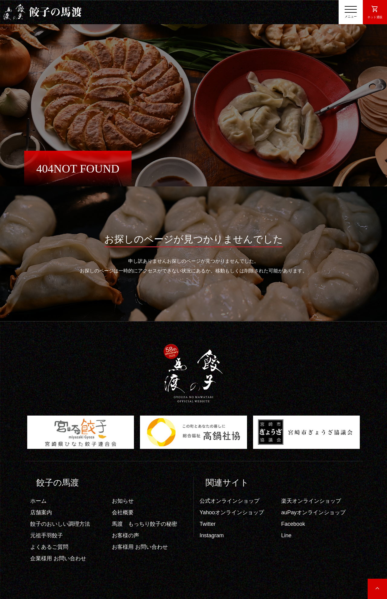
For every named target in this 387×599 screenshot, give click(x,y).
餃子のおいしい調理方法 (60, 524)
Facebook (293, 524)
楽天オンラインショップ (311, 501)
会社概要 (123, 512)
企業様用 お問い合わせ (58, 558)
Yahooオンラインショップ (232, 512)
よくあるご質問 (49, 547)
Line (286, 535)
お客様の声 (125, 535)
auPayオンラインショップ (313, 512)
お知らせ (123, 501)
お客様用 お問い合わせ (140, 547)
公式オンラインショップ (229, 501)
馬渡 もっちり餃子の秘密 (144, 524)
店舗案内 (41, 512)
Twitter (208, 524)
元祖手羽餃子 (46, 535)
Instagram (212, 535)
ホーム (38, 501)
